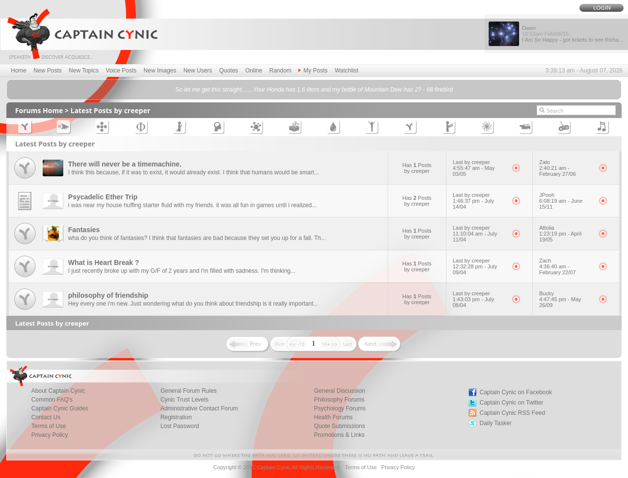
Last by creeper (471, 162)
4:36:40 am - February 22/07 (557, 269)
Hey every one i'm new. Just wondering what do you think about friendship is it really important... (193, 303)
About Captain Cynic (58, 390)
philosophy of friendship (108, 295)
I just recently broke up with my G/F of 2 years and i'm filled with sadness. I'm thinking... (181, 270)
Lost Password (179, 426)
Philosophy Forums (339, 399)
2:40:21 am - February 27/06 (557, 171)
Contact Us (45, 417)
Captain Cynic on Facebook (516, 392)
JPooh (546, 195)
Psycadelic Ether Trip (103, 197)
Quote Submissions (339, 426)
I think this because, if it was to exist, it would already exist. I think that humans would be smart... (193, 172)
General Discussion (339, 390)
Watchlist (346, 70)
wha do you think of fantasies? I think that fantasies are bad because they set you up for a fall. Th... (197, 238)
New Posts (47, 70)
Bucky (546, 293)
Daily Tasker (496, 423)
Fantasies (84, 230)
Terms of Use (48, 426)
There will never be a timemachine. (125, 164)
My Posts (312, 70)
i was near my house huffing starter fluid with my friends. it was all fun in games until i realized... (192, 205)
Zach (545, 260)
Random (280, 70)
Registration (176, 417)
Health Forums (333, 417)
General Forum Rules (188, 390)
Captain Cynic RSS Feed (512, 412)
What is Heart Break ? (103, 262)
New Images (160, 70)
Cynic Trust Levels (184, 399)
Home (18, 70)
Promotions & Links (339, 434)
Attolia (546, 228)
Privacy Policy (49, 434)
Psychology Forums (340, 408)
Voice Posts (121, 70)
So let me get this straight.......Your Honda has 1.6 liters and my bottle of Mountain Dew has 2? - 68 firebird (314, 89)
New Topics (84, 70)
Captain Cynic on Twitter (512, 402)
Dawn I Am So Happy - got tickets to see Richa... (572, 34)
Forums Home (39, 110)
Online (253, 70)
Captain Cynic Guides (59, 408)
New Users (197, 70)
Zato (544, 162)
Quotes (228, 70)
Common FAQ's (52, 399)
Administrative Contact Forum (199, 408)
